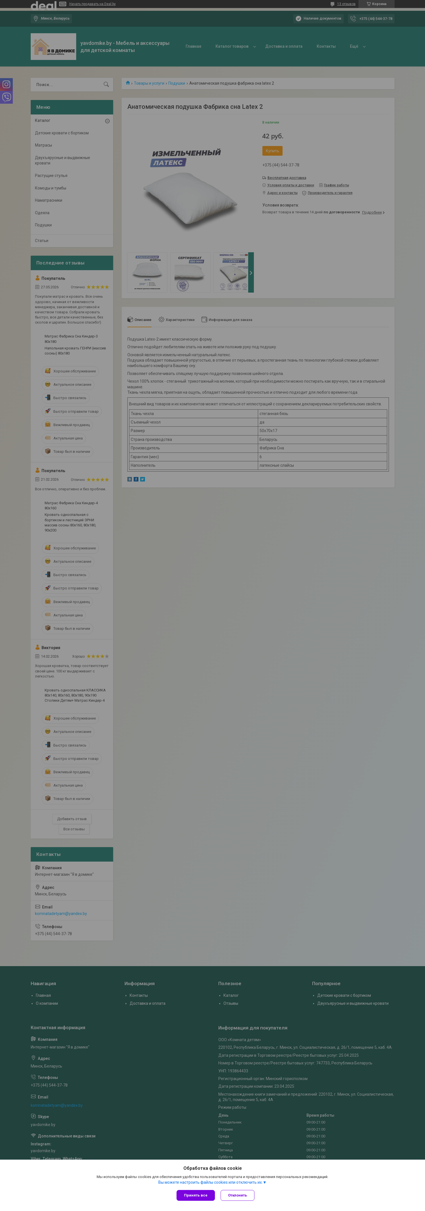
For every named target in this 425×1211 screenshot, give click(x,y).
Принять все (196, 1195)
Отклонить (237, 1195)
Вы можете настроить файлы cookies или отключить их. (210, 1182)
